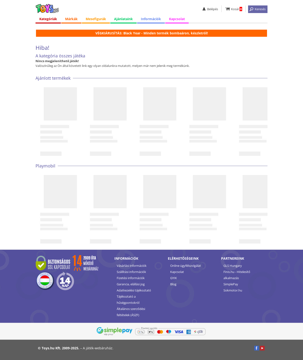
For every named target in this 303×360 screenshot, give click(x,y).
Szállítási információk (131, 272)
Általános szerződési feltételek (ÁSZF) (131, 312)
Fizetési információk (131, 278)
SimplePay (230, 284)
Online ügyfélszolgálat (185, 265)
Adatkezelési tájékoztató (134, 290)
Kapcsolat (177, 19)
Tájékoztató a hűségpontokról (128, 299)
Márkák (71, 19)
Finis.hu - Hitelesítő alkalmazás (236, 275)
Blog (173, 284)
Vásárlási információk (132, 265)
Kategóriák (48, 19)
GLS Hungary (232, 265)
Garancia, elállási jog (131, 284)
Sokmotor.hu (232, 290)
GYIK (173, 278)
